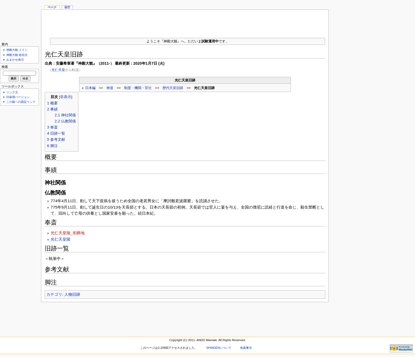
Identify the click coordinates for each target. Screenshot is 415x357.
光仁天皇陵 (60, 239)
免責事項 (246, 347)
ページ (52, 7)
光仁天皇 (58, 70)
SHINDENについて (218, 347)
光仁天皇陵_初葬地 (67, 233)
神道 (109, 88)
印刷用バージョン (18, 97)
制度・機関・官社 (138, 88)
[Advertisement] (185, 22)
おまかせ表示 (15, 59)
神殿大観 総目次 (17, 54)
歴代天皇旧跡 (173, 88)
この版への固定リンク (20, 101)
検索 (5, 66)
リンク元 (12, 92)
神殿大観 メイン (17, 49)
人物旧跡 (72, 294)
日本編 (90, 88)
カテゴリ (54, 294)
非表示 (65, 97)
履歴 (67, 7)
